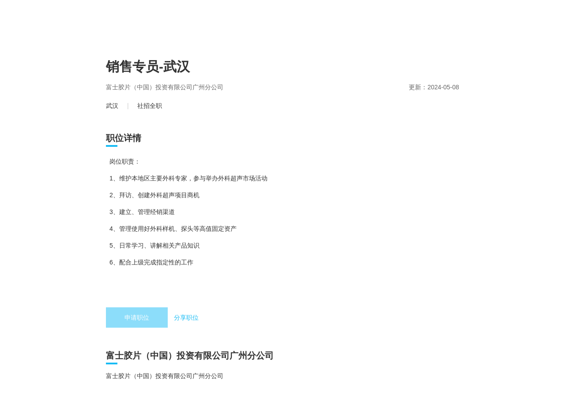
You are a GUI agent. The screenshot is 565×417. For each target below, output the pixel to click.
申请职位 (136, 317)
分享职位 (186, 317)
